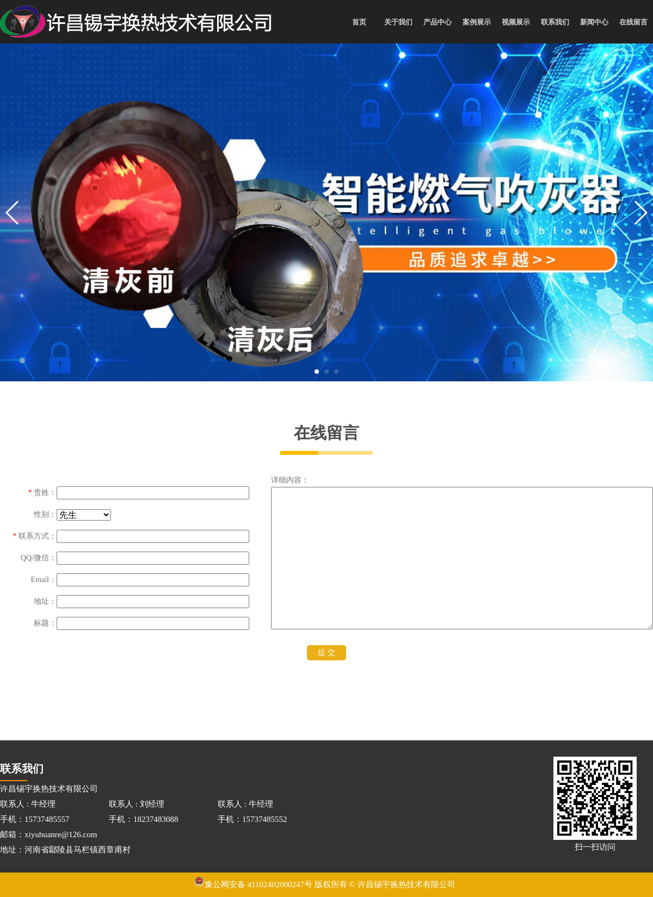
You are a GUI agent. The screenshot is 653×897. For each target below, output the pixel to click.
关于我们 (398, 22)
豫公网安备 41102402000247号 (253, 884)
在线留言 (633, 22)
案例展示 (477, 22)
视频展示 (516, 22)
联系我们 (555, 22)
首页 (359, 22)
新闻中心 (594, 22)
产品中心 (437, 22)
